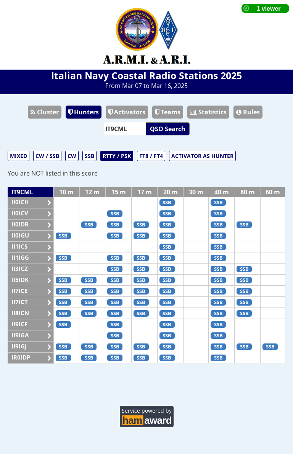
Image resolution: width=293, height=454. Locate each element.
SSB (89, 155)
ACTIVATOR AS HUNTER (202, 155)
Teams (167, 112)
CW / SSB (47, 155)
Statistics (208, 112)
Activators (126, 112)
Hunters (83, 112)
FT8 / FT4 (151, 155)
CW (72, 155)
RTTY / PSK (117, 155)
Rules (248, 112)
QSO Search (167, 129)
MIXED (18, 155)
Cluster (45, 112)
